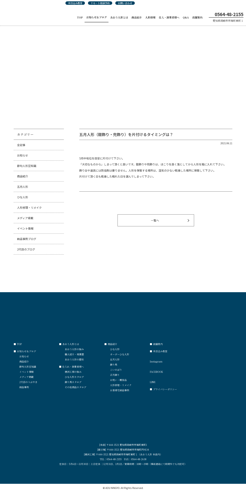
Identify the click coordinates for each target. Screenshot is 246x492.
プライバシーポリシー (163, 389)
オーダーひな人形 (119, 354)
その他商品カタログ (75, 387)
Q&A (186, 17)
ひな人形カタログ (74, 376)
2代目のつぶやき (28, 382)
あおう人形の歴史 (74, 359)
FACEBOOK (172, 370)
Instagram (172, 360)
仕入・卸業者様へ (169, 17)
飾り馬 (113, 364)
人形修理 (150, 17)
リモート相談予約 (100, 3)
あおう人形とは (119, 17)
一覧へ (155, 220)
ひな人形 (22, 197)
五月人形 (22, 187)
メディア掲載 (25, 218)
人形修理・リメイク (29, 207)
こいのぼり (116, 369)
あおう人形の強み (74, 349)
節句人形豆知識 (26, 166)
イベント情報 (25, 228)
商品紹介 (137, 17)
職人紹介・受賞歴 (74, 354)
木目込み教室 (75, 3)
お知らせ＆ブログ (96, 17)
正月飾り (115, 374)
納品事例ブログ (26, 239)
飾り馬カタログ (73, 382)
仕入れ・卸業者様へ (71, 366)
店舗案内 (197, 17)
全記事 (21, 145)
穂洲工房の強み (73, 371)
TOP (80, 17)
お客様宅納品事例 (119, 390)
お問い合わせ (125, 3)
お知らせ (22, 155)
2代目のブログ (26, 249)
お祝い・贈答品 (118, 379)
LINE (172, 380)
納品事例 (24, 387)
